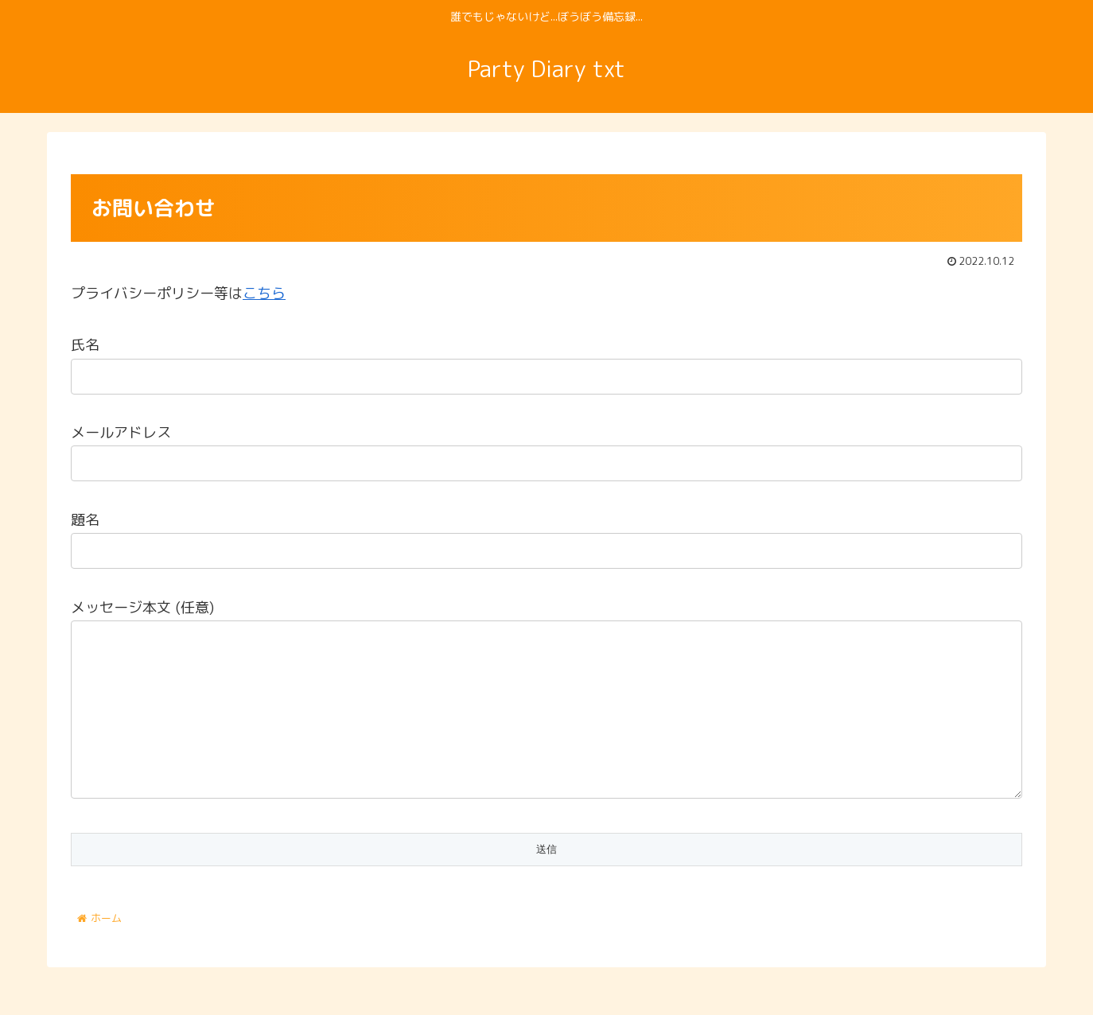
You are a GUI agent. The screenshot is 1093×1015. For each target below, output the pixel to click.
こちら (264, 293)
